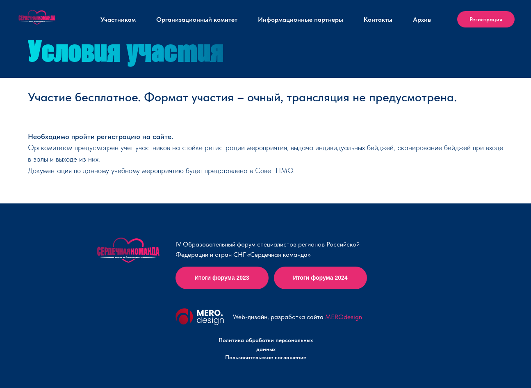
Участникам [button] (118, 19)
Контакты (378, 19)
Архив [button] (422, 19)
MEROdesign (343, 317)
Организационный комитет (196, 19)
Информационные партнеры (300, 19)
